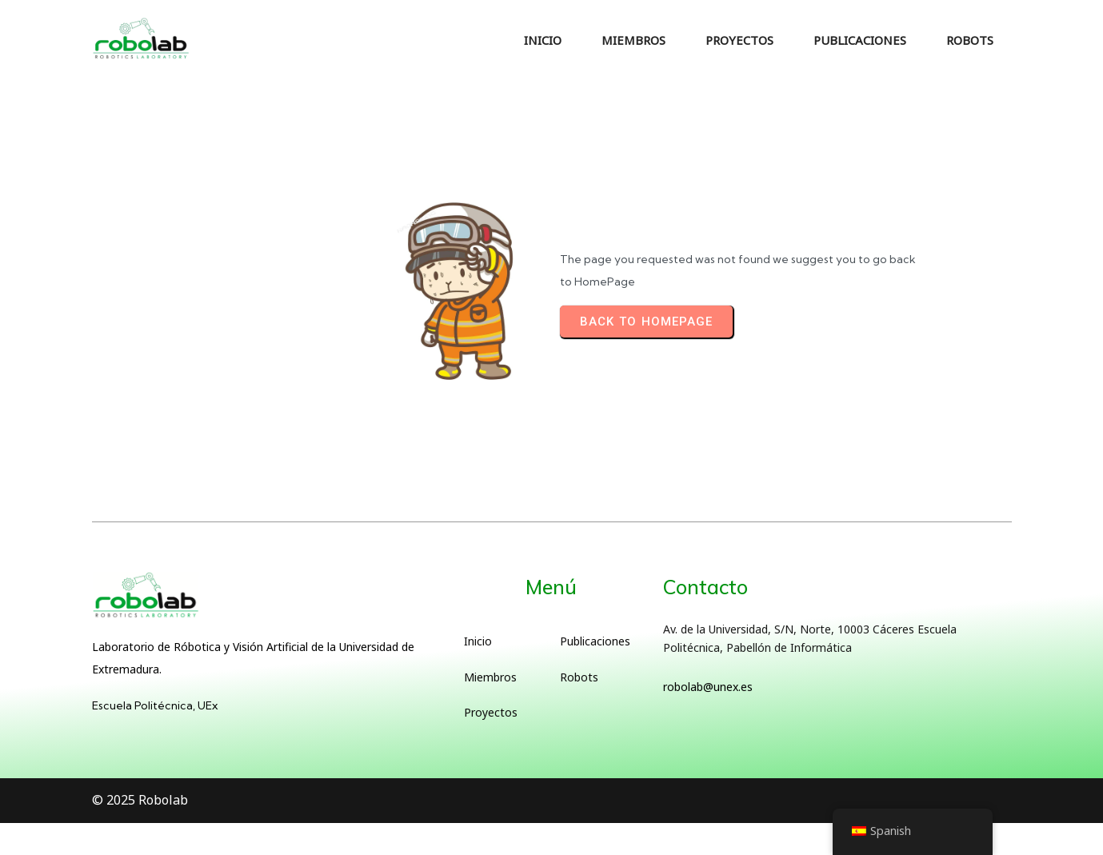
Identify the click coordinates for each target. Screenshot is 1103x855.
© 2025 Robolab (140, 800)
